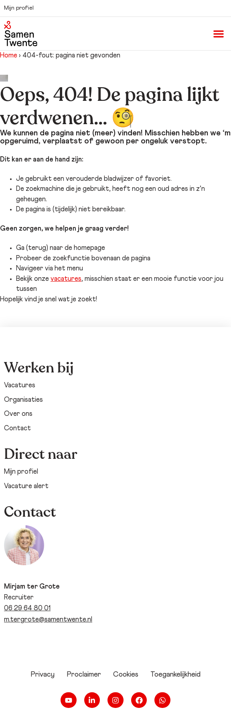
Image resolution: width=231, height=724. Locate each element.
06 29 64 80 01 (27, 608)
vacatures (66, 279)
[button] (218, 33)
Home (8, 55)
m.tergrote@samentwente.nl (48, 619)
